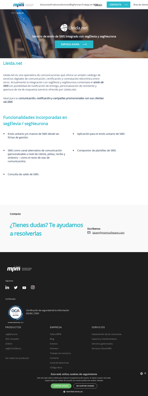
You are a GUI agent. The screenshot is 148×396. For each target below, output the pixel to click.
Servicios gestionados (102, 343)
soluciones (45, 4)
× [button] (145, 373)
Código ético (56, 367)
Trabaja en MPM (90, 4)
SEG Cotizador (12, 339)
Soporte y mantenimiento (104, 339)
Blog (71, 4)
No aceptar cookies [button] (85, 386)
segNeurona (11, 334)
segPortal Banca (13, 348)
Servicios (65, 4)
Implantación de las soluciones (107, 334)
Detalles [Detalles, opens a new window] (100, 380)
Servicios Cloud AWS (101, 348)
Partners (78, 4)
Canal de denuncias (59, 362)
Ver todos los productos (17, 358)
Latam (98, 4)
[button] (74, 391)
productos (56, 4)
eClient (8, 343)
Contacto (54, 358)
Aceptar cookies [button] (61, 386)
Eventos (54, 343)
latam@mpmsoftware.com (108, 232)
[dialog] (74, 383)
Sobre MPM (55, 334)
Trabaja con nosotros (60, 353)
